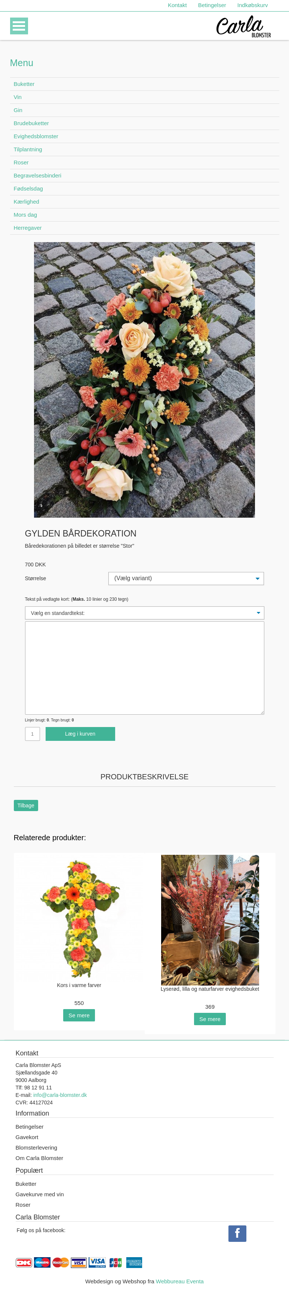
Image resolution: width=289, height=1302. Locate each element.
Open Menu (19, 26)
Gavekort (27, 1137)
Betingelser (212, 5)
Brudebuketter (31, 123)
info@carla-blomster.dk (60, 1095)
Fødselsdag (28, 188)
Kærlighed (26, 201)
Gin (18, 110)
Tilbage (26, 805)
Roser (21, 162)
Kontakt (177, 5)
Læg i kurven (80, 734)
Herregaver (28, 228)
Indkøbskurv (252, 5)
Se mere (79, 1015)
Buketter (24, 84)
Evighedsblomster (36, 136)
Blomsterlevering (37, 1147)
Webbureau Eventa (180, 1281)
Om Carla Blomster (40, 1158)
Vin (18, 97)
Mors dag (25, 214)
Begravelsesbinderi (38, 175)
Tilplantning (28, 149)
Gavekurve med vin (40, 1194)
